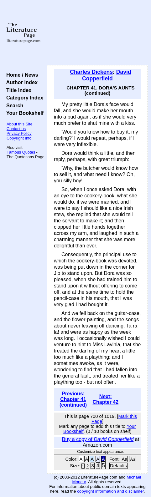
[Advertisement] (97, 33)
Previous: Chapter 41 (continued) (73, 399)
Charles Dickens (91, 72)
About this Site (20, 124)
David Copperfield (106, 75)
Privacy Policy (19, 133)
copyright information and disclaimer (110, 491)
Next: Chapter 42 (105, 399)
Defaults (118, 465)
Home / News (20, 75)
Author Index (20, 82)
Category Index (23, 97)
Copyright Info (19, 138)
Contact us (16, 128)
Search (13, 105)
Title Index (17, 90)
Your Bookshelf (23, 113)
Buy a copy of (98, 439)
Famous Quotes (21, 152)
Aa (124, 459)
